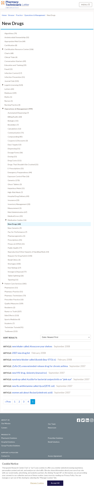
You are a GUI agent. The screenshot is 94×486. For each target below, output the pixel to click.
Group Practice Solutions (10, 446)
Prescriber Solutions (55, 438)
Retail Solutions (54, 442)
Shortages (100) (14, 264)
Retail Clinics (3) (14, 260)
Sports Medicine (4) (12, 319)
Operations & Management (34, 15)
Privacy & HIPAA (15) (16, 244)
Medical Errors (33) (15, 216)
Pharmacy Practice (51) (14, 291)
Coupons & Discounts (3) (18, 141)
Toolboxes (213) (11, 331)
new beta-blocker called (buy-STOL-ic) (34, 359)
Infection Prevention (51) (15, 77)
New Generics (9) (15, 228)
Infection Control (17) (13, 73)
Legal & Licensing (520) (14, 85)
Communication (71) (16, 133)
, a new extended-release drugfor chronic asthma (40, 366)
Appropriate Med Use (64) (15, 41)
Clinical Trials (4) (11, 57)
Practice (19, 15)
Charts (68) (9, 53)
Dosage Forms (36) (15, 152)
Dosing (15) (12, 156)
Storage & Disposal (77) (17, 272)
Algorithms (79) (11, 33)
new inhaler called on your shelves (32, 346)
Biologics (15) (13, 121)
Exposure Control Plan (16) (18, 176)
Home (4, 15)
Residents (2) (10, 307)
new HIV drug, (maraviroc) (29, 372)
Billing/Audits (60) (15, 117)
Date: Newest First (65, 337)
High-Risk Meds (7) (15, 192)
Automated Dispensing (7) (18, 113)
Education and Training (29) (15, 65)
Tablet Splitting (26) (16, 276)
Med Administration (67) (17, 212)
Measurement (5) (14, 208)
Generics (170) (14, 180)
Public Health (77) (15, 248)
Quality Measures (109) (14, 303)
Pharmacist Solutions (9, 438)
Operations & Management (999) (19, 109)
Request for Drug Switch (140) (20, 256)
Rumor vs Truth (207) (13, 311)
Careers (4, 428)
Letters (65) (9, 89)
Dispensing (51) (14, 148)
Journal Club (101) (12, 81)
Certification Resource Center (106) (19, 49)
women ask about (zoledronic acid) (32, 392)
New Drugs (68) (14, 224)
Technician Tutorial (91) (14, 327)
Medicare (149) (10, 93)
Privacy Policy (6, 460)
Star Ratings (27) (14, 268)
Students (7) (10, 323)
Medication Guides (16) (17, 220)
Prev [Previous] (8, 401)
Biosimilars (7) (13, 125)
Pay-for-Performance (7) (17, 232)
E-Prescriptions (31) (16, 168)
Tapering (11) (13, 280)
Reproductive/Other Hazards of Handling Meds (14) (28, 252)
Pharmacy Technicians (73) (15, 295)
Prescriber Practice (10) (14, 299)
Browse (11, 15)
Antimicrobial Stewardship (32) (17, 37)
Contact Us (5, 456)
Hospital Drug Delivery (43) (18, 196)
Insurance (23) (13, 200)
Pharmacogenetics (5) (16, 236)
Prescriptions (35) (15, 240)
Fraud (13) (8, 69)
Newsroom (52, 428)
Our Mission (5, 423)
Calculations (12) (14, 129)
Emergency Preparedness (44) (20, 172)
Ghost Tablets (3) (15, 184)
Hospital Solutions (8, 442)
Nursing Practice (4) (12, 105)
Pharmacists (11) (11, 288)
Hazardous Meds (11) (16, 188)
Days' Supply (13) (14, 145)
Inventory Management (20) (19, 204)
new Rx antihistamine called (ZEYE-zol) (33, 386)
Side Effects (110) (12, 315)
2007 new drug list (21, 353)
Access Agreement (55, 456)
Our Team (52, 424)
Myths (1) (8, 97)
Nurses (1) (9, 101)
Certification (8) (11, 45)
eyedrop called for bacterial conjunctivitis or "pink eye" (42, 379)
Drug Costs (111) (14, 160)
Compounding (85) (15, 137)
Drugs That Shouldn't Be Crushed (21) (23, 164)
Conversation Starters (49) (15, 61)
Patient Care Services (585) (15, 284)
